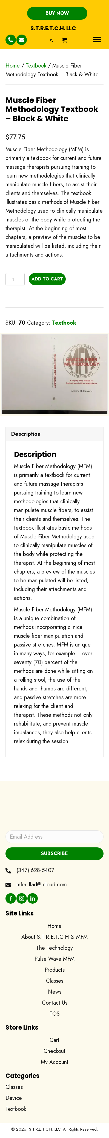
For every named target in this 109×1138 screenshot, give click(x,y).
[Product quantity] (15, 279)
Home (12, 66)
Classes (14, 1087)
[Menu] (97, 39)
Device (13, 1098)
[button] (57, 13)
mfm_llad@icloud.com (41, 885)
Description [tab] (26, 434)
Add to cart (47, 279)
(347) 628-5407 (35, 870)
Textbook (36, 66)
